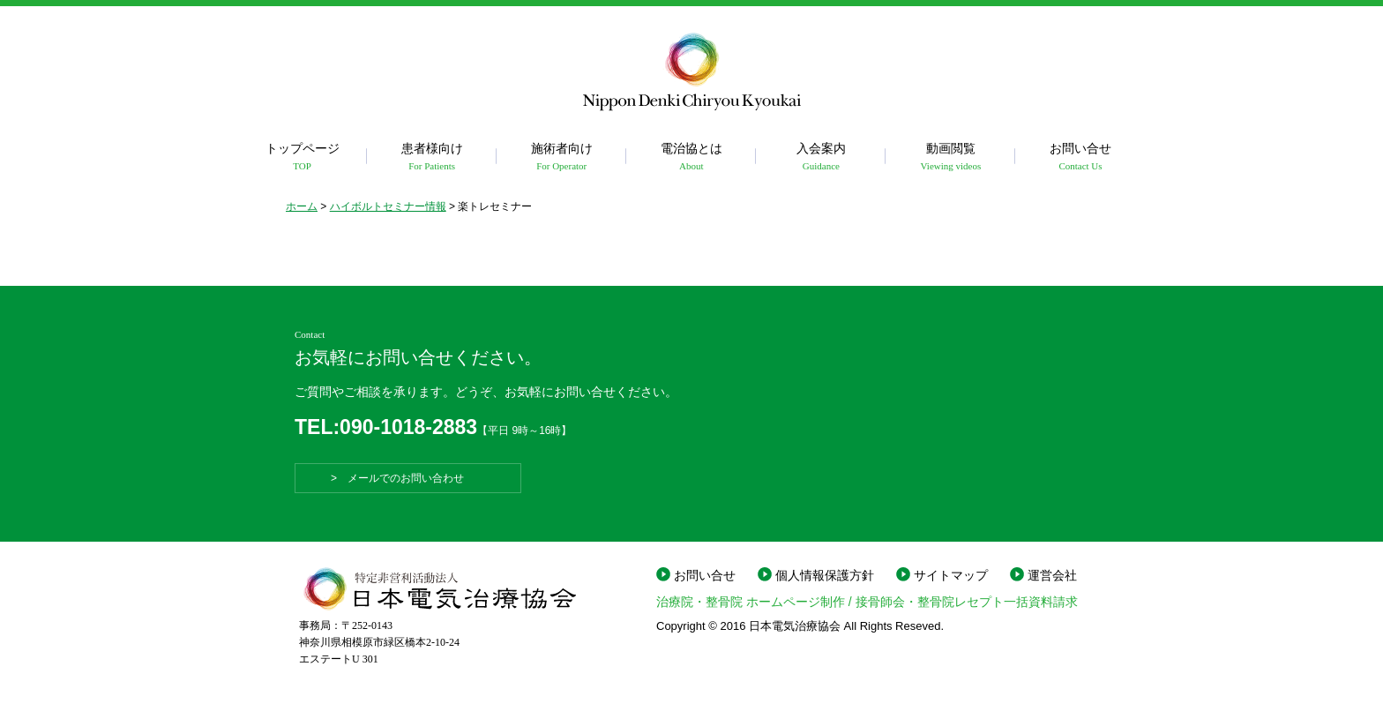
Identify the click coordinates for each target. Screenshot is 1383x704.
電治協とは (691, 157)
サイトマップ (951, 575)
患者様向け (431, 157)
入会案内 (820, 157)
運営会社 (1052, 575)
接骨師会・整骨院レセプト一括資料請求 (967, 602)
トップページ (302, 157)
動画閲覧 (950, 157)
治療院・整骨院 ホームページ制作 (750, 602)
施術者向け (561, 157)
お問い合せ (1080, 157)
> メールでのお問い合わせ (408, 478)
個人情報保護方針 (824, 575)
